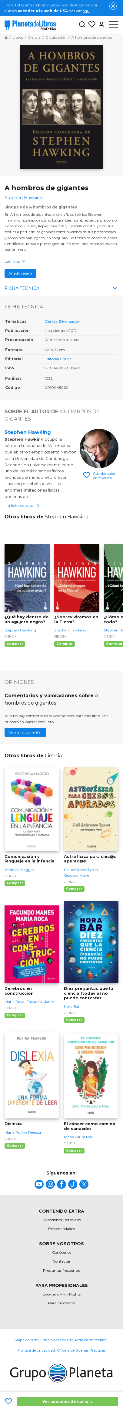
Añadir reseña (20, 273)
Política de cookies (90, 1340)
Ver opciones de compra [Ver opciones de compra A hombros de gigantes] (67, 1401)
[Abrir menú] (113, 25)
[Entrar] (100, 24)
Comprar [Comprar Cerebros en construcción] (15, 1015)
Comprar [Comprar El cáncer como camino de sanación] (74, 1151)
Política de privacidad (36, 1350)
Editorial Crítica (58, 359)
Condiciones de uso (56, 1340)
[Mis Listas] (90, 24)
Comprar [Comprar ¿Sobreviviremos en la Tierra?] (64, 644)
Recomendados (61, 1228)
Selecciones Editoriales (62, 1219)
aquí (86, 11)
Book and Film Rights (62, 1294)
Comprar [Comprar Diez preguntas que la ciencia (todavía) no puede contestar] (74, 1020)
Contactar (62, 1261)
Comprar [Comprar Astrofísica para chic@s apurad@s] (74, 889)
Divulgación (69, 321)
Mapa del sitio (26, 1340)
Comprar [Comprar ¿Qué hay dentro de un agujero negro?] (15, 644)
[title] (39, 1184)
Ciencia (51, 321)
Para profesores (61, 1303)
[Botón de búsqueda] (82, 25)
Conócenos (61, 1252)
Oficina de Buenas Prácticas (81, 1350)
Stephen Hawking (28, 432)
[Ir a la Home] (6, 37)
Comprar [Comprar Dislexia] (15, 1146)
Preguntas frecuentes (61, 1270)
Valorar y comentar (25, 732)
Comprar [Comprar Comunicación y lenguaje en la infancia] (15, 883)
